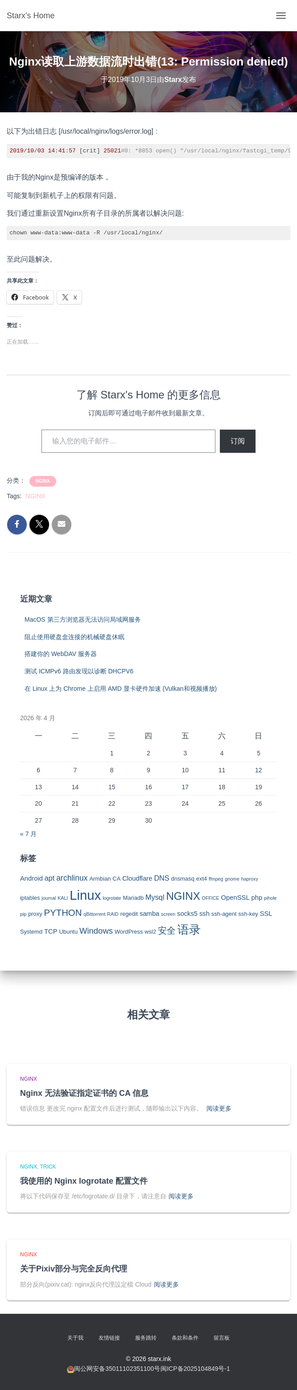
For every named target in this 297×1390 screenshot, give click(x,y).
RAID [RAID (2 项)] (112, 914)
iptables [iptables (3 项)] (30, 897)
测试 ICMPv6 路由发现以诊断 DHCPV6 (79, 671)
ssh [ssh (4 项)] (204, 913)
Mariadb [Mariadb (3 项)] (133, 897)
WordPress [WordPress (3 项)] (129, 931)
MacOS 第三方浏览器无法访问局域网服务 (83, 619)
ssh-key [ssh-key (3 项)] (248, 913)
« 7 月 (28, 833)
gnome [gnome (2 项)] (232, 879)
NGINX (43, 481)
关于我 (75, 1338)
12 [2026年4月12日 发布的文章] (258, 770)
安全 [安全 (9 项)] (167, 930)
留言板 (222, 1338)
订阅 (238, 441)
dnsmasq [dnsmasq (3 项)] (182, 878)
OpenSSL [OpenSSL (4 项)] (235, 897)
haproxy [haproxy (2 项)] (249, 879)
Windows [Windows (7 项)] (96, 930)
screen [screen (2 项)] (168, 914)
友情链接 (109, 1338)
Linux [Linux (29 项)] (85, 895)
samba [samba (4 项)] (149, 913)
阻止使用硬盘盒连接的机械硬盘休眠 (74, 636)
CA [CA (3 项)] (116, 878)
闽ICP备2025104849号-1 (195, 1368)
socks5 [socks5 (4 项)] (187, 913)
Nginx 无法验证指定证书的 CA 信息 (84, 1093)
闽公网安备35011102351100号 (117, 1368)
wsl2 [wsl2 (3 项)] (150, 931)
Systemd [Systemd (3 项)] (31, 931)
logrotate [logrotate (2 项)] (112, 898)
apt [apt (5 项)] (50, 878)
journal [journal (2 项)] (48, 898)
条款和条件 (185, 1338)
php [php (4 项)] (257, 897)
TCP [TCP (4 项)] (51, 931)
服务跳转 (146, 1338)
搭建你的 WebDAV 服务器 (61, 653)
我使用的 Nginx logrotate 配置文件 (84, 1181)
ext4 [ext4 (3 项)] (201, 878)
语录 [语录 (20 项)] (189, 929)
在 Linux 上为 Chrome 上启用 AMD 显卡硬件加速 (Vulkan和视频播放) (121, 688)
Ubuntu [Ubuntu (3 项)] (68, 931)
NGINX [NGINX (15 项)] (183, 896)
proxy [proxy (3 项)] (35, 913)
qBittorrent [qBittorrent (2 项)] (94, 914)
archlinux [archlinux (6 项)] (71, 877)
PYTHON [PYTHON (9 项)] (63, 913)
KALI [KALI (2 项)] (63, 898)
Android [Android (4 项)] (31, 878)
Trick (48, 1167)
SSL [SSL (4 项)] (266, 913)
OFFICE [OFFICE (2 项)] (210, 898)
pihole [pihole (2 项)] (270, 898)
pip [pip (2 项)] (23, 914)
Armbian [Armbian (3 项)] (100, 878)
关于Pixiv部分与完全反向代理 (73, 1268)
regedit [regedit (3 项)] (129, 913)
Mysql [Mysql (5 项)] (154, 897)
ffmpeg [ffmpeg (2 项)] (216, 879)
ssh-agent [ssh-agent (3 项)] (224, 913)
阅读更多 (218, 1108)
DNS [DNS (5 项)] (161, 878)
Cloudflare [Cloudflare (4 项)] (137, 878)
